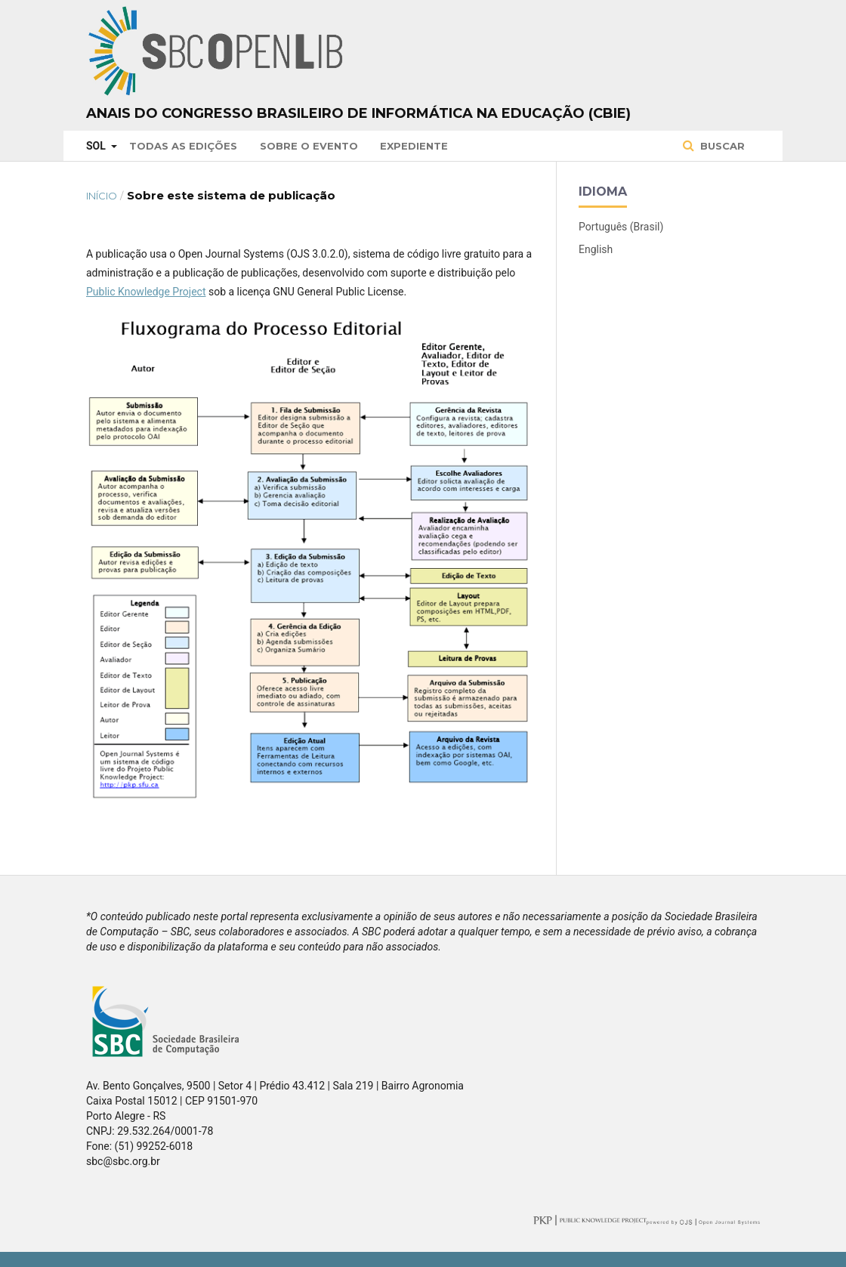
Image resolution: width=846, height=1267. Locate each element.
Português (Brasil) (621, 227)
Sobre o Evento (309, 146)
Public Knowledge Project (145, 292)
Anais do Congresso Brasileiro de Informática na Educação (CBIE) (358, 113)
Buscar (721, 146)
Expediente (414, 146)
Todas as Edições (183, 146)
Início (101, 196)
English (596, 249)
